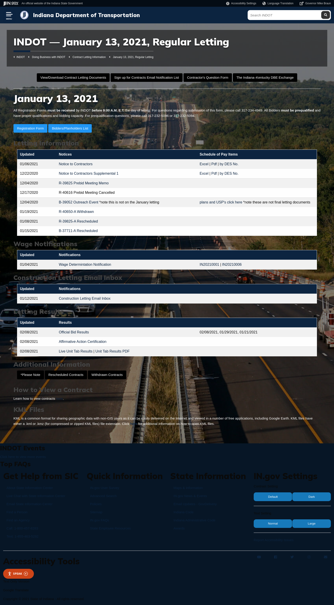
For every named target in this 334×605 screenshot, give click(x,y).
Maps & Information (188, 488)
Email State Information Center (29, 504)
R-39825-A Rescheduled (78, 221)
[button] (241, 3)
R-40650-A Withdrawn (76, 212)
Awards (179, 528)
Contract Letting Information (89, 57)
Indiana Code (184, 512)
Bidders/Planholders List (70, 128)
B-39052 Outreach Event (78, 202)
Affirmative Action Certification (82, 342)
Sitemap (96, 512)
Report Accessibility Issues (274, 540)
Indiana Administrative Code (195, 520)
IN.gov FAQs (99, 520)
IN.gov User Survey (104, 488)
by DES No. (229, 164)
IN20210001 (209, 264)
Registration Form (30, 128)
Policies (96, 504)
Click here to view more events (23, 457)
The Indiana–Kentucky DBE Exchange (265, 77)
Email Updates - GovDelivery (195, 504)
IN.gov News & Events (190, 496)
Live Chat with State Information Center (36, 496)
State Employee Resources (110, 528)
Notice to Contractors (75, 164)
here (59, 398)
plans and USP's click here (221, 202)
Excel (204, 164)
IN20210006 (232, 264)
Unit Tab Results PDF (112, 351)
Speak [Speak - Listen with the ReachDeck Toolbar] (18, 574)
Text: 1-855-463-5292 (23, 536)
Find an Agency (18, 520)
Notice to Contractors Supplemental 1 (88, 173)
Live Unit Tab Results (75, 351)
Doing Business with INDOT (48, 57)
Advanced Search (103, 496)
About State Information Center (30, 488)
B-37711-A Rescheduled (78, 231)
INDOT (21, 57)
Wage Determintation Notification (85, 264)
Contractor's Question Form (207, 77)
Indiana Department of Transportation (86, 15)
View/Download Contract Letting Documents (73, 77)
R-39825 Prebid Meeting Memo (84, 183)
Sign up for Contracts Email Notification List (146, 77)
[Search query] (290, 15)
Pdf (214, 164)
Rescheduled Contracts (65, 375)
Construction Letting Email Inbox (84, 298)
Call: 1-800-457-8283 (22, 528)
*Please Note (30, 375)
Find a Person (17, 512)
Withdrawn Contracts (107, 375)
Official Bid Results (74, 332)
